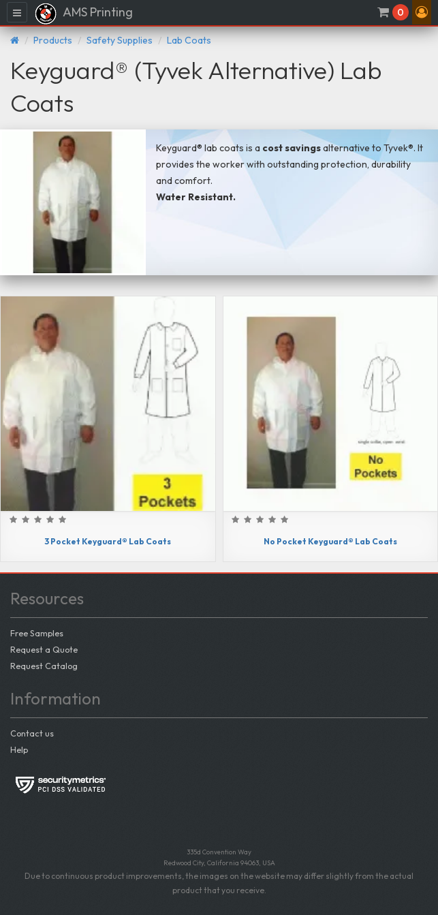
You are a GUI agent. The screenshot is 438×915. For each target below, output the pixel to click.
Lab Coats (189, 40)
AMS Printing (83, 13)
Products (52, 40)
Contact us (32, 733)
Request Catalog (44, 665)
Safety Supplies (120, 40)
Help (19, 749)
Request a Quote (44, 649)
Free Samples (36, 632)
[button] (421, 12)
